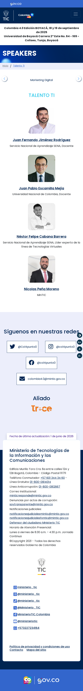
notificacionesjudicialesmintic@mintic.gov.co (39, 514)
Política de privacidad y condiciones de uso (40, 647)
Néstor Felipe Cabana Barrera (41, 236)
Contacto (16, 650)
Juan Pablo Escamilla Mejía (41, 188)
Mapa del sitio (36, 650)
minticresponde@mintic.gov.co (30, 495)
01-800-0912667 (49, 487)
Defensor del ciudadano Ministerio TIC (35, 523)
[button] (4, 78)
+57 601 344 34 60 (53, 478)
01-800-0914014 (40, 482)
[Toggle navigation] (75, 14)
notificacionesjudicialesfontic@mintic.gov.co (39, 518)
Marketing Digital (41, 80)
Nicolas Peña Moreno (41, 289)
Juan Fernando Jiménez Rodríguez (41, 140)
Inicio (5, 65)
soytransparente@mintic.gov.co (31, 504)
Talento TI (19, 65)
